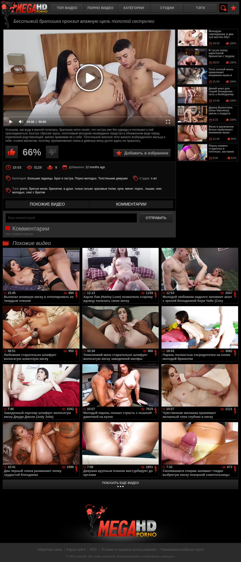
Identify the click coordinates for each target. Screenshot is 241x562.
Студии (167, 8)
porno (23, 188)
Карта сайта (76, 549)
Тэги (200, 8)
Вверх (233, 553)
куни (120, 188)
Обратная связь (50, 549)
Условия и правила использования (128, 549)
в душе (68, 188)
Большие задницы (40, 178)
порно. (139, 188)
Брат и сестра (63, 178)
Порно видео (101, 8)
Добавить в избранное (146, 153)
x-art (154, 178)
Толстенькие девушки (112, 178)
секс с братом (35, 192)
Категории (134, 8)
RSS (93, 549)
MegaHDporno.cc (28, 8)
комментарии (131, 204)
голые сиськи (84, 188)
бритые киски (38, 188)
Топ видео (67, 8)
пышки (149, 188)
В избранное (233, 8)
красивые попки (105, 188)
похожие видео (47, 204)
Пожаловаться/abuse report (182, 549)
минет (129, 188)
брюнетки (55, 188)
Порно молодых (85, 178)
